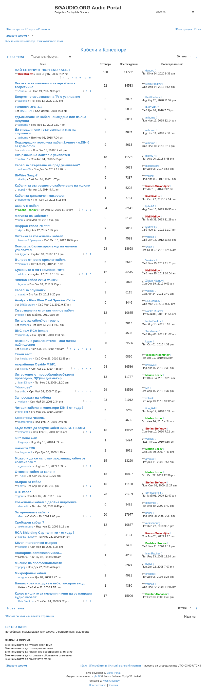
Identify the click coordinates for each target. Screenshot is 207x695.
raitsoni (24, 324)
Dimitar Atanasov (156, 594)
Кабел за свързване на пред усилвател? (47, 165)
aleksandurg (25, 526)
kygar (23, 254)
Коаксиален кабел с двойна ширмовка (45, 502)
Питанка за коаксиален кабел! (39, 236)
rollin (21, 314)
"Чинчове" (23, 387)
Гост (21, 485)
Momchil (150, 226)
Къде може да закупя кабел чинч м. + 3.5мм (50, 428)
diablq (21, 179)
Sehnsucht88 (153, 492)
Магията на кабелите (31, 216)
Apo (20, 230)
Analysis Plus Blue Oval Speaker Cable (45, 300)
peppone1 (24, 199)
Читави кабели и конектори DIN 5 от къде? (49, 407)
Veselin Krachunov (157, 354)
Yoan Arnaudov (111, 680)
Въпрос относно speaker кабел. (40, 260)
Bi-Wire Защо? (26, 175)
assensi (22, 100)
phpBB (97, 676)
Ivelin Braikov (153, 83)
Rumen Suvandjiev (157, 186)
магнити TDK (25, 448)
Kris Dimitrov (26, 601)
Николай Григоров (29, 240)
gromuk (149, 458)
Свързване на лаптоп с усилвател (42, 155)
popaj (21, 189)
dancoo (149, 70)
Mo (147, 387)
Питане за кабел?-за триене (37, 320)
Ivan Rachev (152, 553)
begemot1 (26, 452)
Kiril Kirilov (25, 73)
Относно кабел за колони (35, 472)
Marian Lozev (154, 375)
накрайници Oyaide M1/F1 (35, 364)
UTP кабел (23, 492)
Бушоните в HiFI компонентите (39, 270)
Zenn (21, 91)
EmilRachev (152, 97)
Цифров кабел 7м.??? (32, 226)
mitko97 (23, 159)
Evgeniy (23, 442)
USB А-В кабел (26, 206)
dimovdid (23, 506)
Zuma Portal (113, 672)
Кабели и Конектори (104, 49)
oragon (22, 577)
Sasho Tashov (27, 209)
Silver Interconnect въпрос (36, 543)
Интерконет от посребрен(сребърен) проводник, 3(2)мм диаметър (44, 376)
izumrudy (23, 335)
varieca (149, 236)
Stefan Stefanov (155, 428)
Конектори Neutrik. (30, 418)
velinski (149, 175)
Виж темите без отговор (20, 41)
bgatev (22, 284)
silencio (22, 546)
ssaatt (21, 294)
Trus (21, 475)
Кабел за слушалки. (30, 290)
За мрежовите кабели (32, 512)
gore (21, 496)
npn (20, 219)
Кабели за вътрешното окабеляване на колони (52, 185)
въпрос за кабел (28, 482)
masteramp (25, 421)
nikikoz (22, 274)
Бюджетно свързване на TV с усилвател (47, 96)
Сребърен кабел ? (29, 522)
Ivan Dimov (25, 382)
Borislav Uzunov (156, 543)
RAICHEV (26, 110)
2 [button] (196, 56)
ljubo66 (149, 206)
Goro (21, 516)
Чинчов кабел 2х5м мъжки (36, 280)
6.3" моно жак (26, 438)
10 (84, 77)
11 (90, 77)
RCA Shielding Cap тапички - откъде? (44, 532)
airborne (23, 124)
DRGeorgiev (27, 304)
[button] (201, 57)
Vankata (23, 264)
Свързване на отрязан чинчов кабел (44, 310)
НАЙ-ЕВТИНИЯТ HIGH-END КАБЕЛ (42, 70)
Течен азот (23, 354)
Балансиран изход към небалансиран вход (49, 583)
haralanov (26, 358)
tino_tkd (23, 411)
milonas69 (24, 169)
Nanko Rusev (153, 311)
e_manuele (25, 466)
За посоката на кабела (33, 397)
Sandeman (151, 331)
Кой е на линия (16, 626)
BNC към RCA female (31, 331)
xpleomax (24, 432)
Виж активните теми (50, 41)
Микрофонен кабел (30, 573)
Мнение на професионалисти (38, 563)
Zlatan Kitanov (154, 280)
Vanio (148, 246)
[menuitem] (37, 29)
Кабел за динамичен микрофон (40, 195)
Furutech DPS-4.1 (28, 107)
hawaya (150, 364)
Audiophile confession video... (38, 553)
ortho (23, 391)
